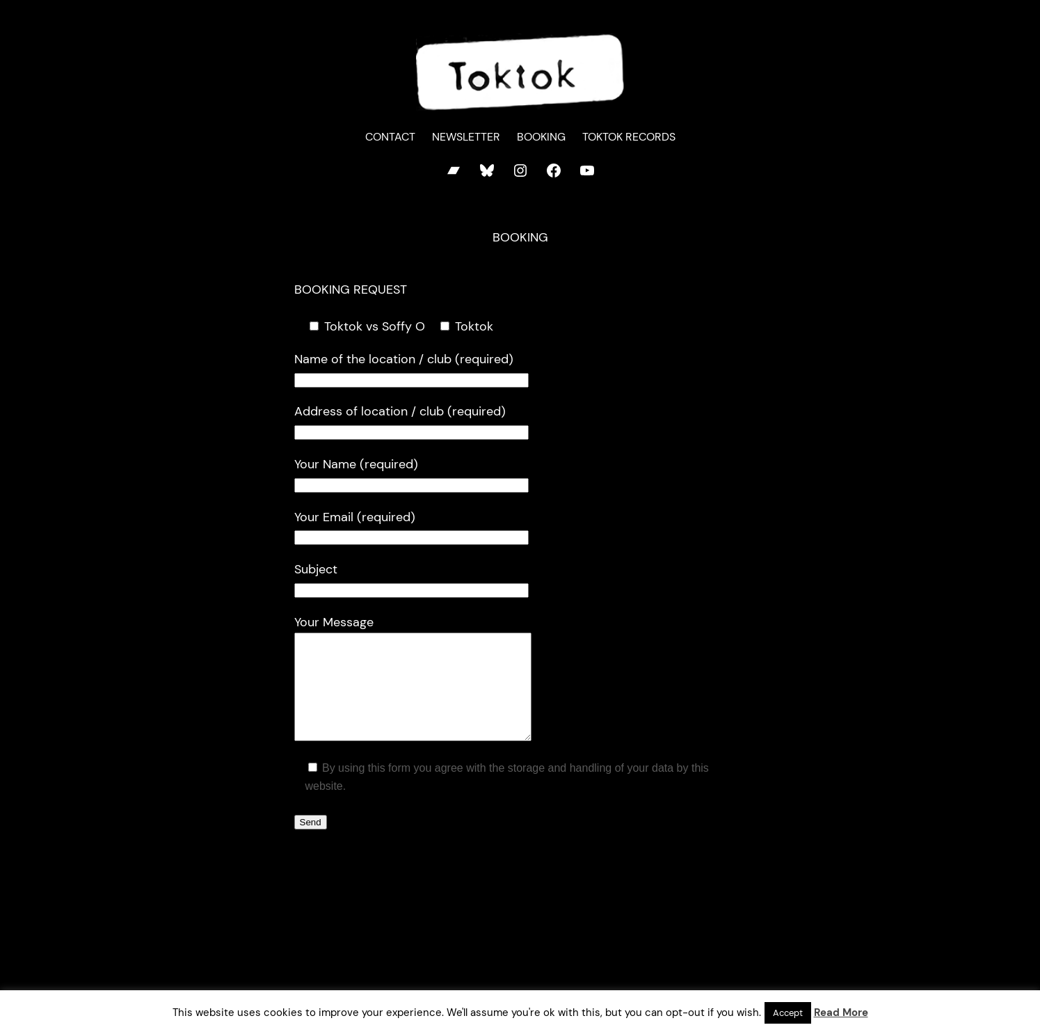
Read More (841, 1012)
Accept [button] (788, 1013)
